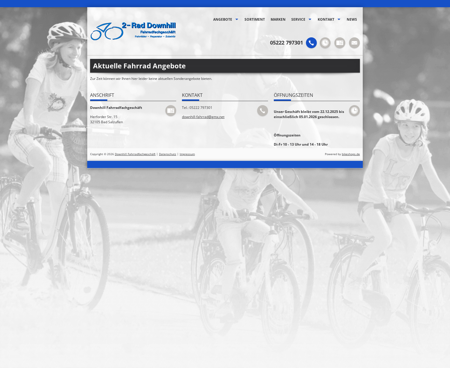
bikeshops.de (351, 154)
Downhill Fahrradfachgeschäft (135, 154)
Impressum (187, 154)
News (352, 19)
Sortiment (255, 19)
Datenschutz (167, 154)
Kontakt (326, 19)
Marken (278, 19)
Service (298, 19)
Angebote (222, 19)
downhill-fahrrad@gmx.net (203, 116)
